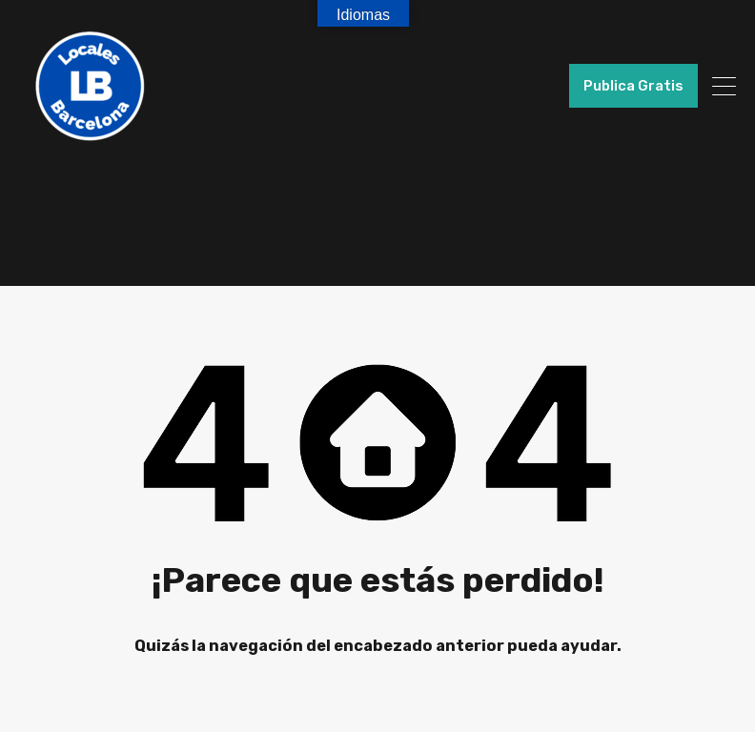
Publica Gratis (633, 85)
